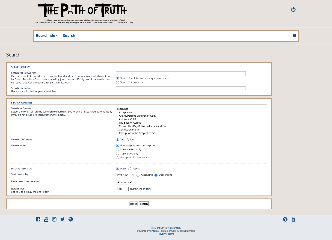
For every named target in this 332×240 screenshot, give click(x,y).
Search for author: (21, 88)
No (129, 139)
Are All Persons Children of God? (191, 116)
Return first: (17, 188)
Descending (163, 174)
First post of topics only (131, 157)
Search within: (19, 145)
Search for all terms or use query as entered (143, 78)
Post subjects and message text (136, 145)
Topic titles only (127, 153)
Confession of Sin (191, 129)
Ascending (144, 174)
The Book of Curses (191, 122)
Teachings (191, 109)
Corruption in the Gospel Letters (191, 133)
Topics (134, 168)
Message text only (128, 149)
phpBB (153, 230)
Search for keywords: (23, 72)
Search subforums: (22, 139)
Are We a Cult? (191, 119)
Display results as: (21, 168)
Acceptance (191, 112)
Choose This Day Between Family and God (191, 126)
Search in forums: (21, 108)
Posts (121, 168)
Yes (120, 139)
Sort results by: (20, 174)
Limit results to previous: (25, 181)
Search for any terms (130, 82)
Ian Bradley (175, 227)
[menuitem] (293, 10)
